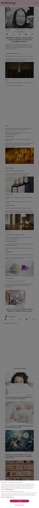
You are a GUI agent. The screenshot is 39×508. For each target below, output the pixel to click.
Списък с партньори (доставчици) (7, 497)
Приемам (20, 500)
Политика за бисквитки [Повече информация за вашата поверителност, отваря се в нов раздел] (9, 489)
